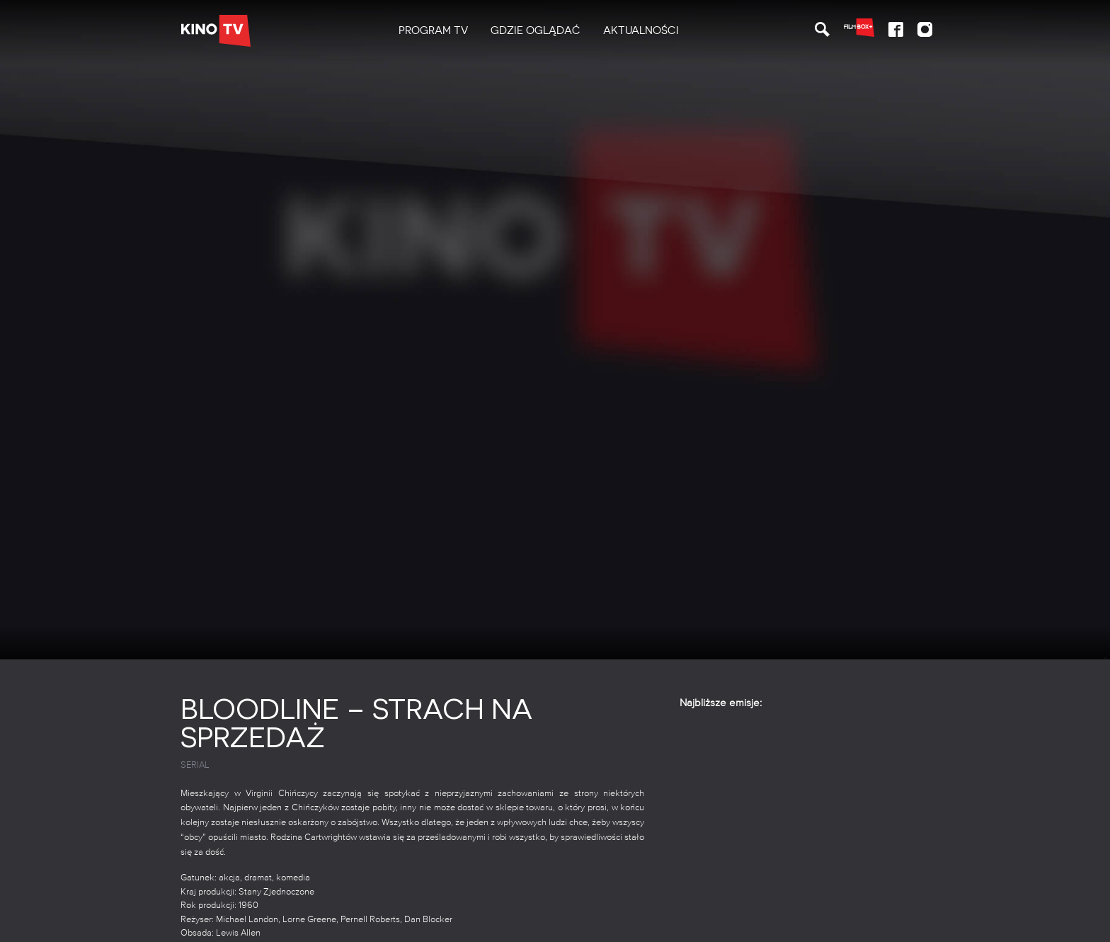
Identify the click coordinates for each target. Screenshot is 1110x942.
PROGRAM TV (433, 30)
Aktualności (641, 30)
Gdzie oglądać (535, 30)
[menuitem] (433, 31)
